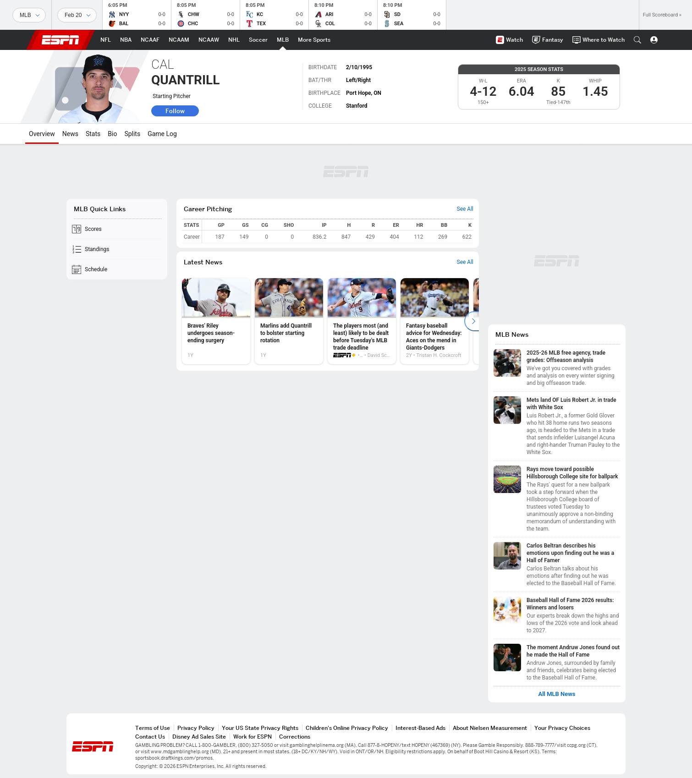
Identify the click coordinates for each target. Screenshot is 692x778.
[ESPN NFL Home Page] (105, 40)
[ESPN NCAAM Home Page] (179, 40)
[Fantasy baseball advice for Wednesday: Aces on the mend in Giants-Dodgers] (435, 321)
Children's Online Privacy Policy (347, 727)
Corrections (294, 736)
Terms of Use (152, 727)
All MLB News (556, 694)
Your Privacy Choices (562, 727)
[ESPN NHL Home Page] (234, 40)
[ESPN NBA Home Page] (126, 40)
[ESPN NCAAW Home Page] (208, 40)
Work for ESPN (252, 736)
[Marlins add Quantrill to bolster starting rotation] (289, 321)
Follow (175, 111)
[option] (216, 321)
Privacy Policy (195, 727)
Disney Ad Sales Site (199, 736)
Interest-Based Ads (420, 727)
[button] (637, 40)
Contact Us (150, 736)
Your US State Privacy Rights (260, 727)
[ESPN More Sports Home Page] (314, 40)
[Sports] (29, 15)
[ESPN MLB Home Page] (283, 40)
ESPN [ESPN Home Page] (60, 40)
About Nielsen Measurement (490, 727)
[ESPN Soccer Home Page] (258, 40)
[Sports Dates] (77, 15)
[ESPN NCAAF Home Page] (150, 40)
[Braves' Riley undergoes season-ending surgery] (216, 321)
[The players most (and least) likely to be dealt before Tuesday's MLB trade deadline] (362, 321)
